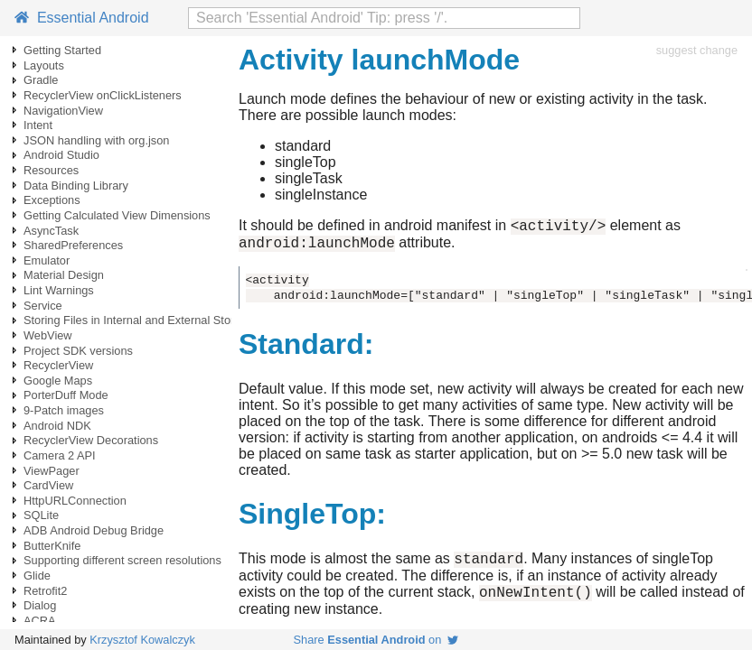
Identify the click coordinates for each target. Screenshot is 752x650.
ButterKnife (52, 545)
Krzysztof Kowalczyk (142, 639)
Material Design (64, 275)
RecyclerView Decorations (91, 440)
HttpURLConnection (75, 500)
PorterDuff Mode (66, 395)
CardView (48, 485)
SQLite (41, 515)
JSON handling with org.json (96, 140)
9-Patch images (64, 410)
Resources (51, 170)
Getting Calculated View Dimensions (117, 215)
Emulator (47, 260)
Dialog (40, 605)
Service (43, 305)
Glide (37, 575)
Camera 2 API (60, 455)
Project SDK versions (78, 351)
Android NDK (57, 425)
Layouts (44, 65)
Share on (376, 639)
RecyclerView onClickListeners (103, 95)
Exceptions (52, 200)
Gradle (41, 80)
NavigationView (63, 110)
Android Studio (61, 155)
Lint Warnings (59, 290)
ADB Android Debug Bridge (94, 530)
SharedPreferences (73, 245)
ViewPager (52, 471)
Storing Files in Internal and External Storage (139, 320)
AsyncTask (51, 230)
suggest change (697, 50)
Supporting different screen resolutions (122, 560)
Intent (38, 125)
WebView (48, 335)
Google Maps (58, 380)
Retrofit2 (45, 591)
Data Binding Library (76, 185)
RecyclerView (58, 365)
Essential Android (81, 17)
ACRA (40, 620)
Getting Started (62, 50)
